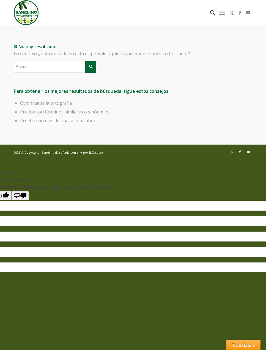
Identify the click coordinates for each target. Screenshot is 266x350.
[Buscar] (210, 12)
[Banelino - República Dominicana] (26, 12)
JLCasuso (95, 152)
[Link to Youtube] (248, 13)
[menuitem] (210, 12)
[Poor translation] (20, 195)
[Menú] (222, 12)
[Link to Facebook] (240, 13)
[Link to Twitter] (231, 13)
